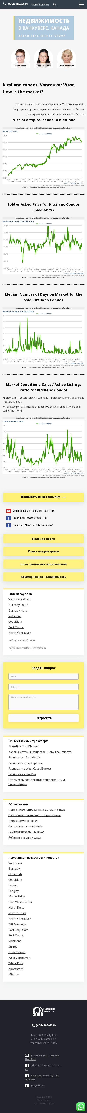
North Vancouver (19, 633)
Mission (13, 974)
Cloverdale (15, 874)
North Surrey (17, 913)
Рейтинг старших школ (24, 837)
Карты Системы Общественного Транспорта (39, 752)
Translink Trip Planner (23, 746)
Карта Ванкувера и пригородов (27, 647)
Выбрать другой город (22, 640)
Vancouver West (19, 599)
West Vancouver (19, 958)
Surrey (12, 947)
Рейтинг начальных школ (26, 832)
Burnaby (14, 868)
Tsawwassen (16, 952)
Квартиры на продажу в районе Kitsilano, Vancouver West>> (48, 109)
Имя (13, 676)
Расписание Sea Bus (22, 774)
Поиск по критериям (43, 551)
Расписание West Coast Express (30, 768)
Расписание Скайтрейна (25, 763)
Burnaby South (18, 605)
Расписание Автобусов (24, 757)
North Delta (16, 907)
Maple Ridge (16, 896)
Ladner (13, 885)
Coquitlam (15, 622)
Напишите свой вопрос (24, 697)
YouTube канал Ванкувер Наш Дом (30, 510)
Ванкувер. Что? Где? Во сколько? (29, 525)
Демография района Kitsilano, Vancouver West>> (55, 114)
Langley (13, 891)
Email (15, 687)
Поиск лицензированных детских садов (36, 810)
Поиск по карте (43, 539)
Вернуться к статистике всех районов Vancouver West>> (50, 104)
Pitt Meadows (17, 924)
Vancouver (15, 863)
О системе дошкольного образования (34, 815)
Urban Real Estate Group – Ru (26, 517)
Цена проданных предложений (43, 564)
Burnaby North (18, 610)
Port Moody (16, 627)
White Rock (15, 963)
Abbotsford (15, 969)
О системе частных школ (26, 826)
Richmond (14, 616)
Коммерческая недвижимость (43, 577)
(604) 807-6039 (18, 4)
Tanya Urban (35, 1085)
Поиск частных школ (23, 821)
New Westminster (20, 902)
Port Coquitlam (18, 930)
